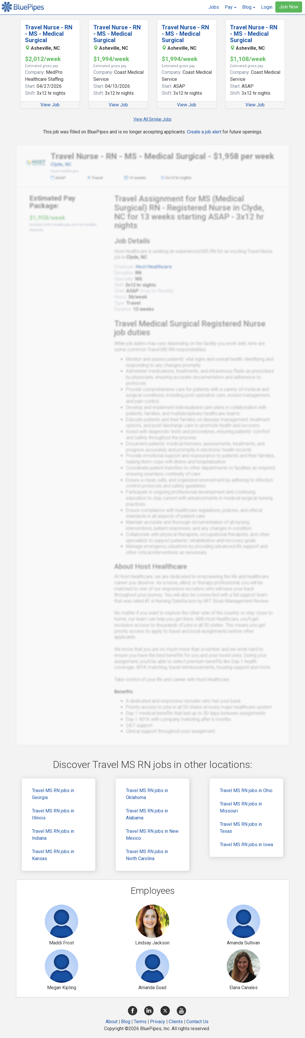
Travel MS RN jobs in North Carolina (147, 855)
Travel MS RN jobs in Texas (241, 827)
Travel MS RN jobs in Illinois (53, 814)
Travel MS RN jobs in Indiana (53, 834)
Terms (140, 1021)
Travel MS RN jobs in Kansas (53, 855)
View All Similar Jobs (152, 119)
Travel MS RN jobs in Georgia (53, 794)
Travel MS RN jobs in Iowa (246, 844)
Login (266, 7)
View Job (50, 105)
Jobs (213, 7)
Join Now (288, 7)
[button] (230, 7)
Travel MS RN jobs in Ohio (246, 790)
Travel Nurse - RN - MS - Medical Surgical (48, 34)
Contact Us (197, 1021)
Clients (176, 1021)
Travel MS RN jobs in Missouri (241, 807)
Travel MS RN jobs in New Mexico (152, 834)
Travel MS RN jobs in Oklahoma (147, 794)
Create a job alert (204, 132)
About (111, 1021)
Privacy (157, 1021)
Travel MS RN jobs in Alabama (147, 814)
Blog (125, 1021)
